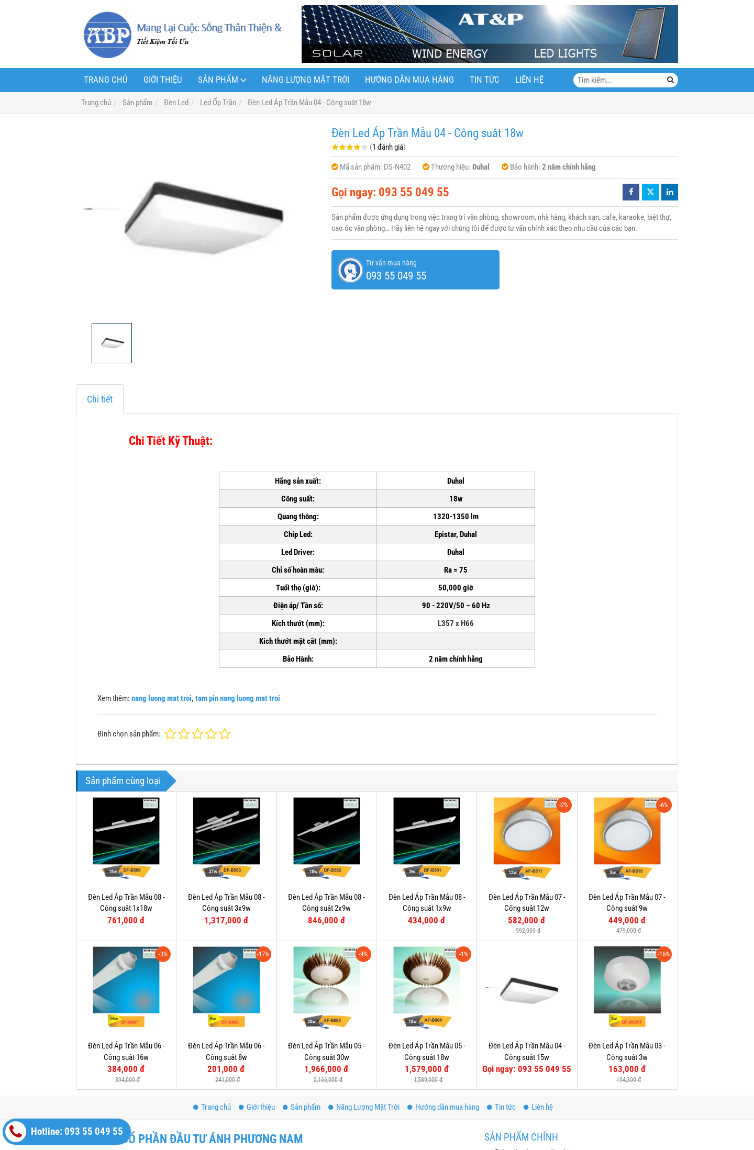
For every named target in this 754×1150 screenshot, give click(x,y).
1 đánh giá (387, 147)
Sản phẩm (218, 80)
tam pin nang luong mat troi (237, 698)
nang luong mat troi (161, 698)
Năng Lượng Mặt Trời (305, 80)
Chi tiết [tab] (100, 399)
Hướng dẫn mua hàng (409, 80)
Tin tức (485, 80)
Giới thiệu (162, 80)
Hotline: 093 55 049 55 (64, 1131)
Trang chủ (106, 80)
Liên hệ (529, 80)
